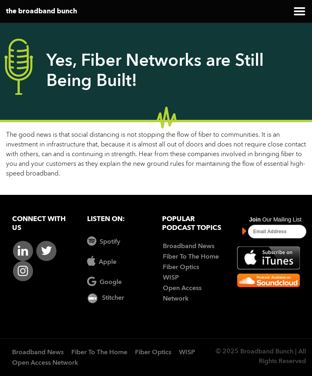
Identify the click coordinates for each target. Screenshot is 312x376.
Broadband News (188, 246)
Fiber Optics (181, 267)
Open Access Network (45, 363)
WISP (171, 278)
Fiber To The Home (191, 257)
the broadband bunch (41, 11)
